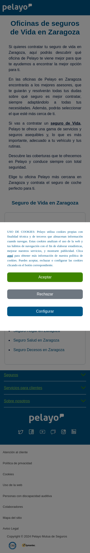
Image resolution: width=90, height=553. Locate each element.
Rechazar (45, 294)
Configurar (45, 311)
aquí (10, 255)
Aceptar (45, 277)
